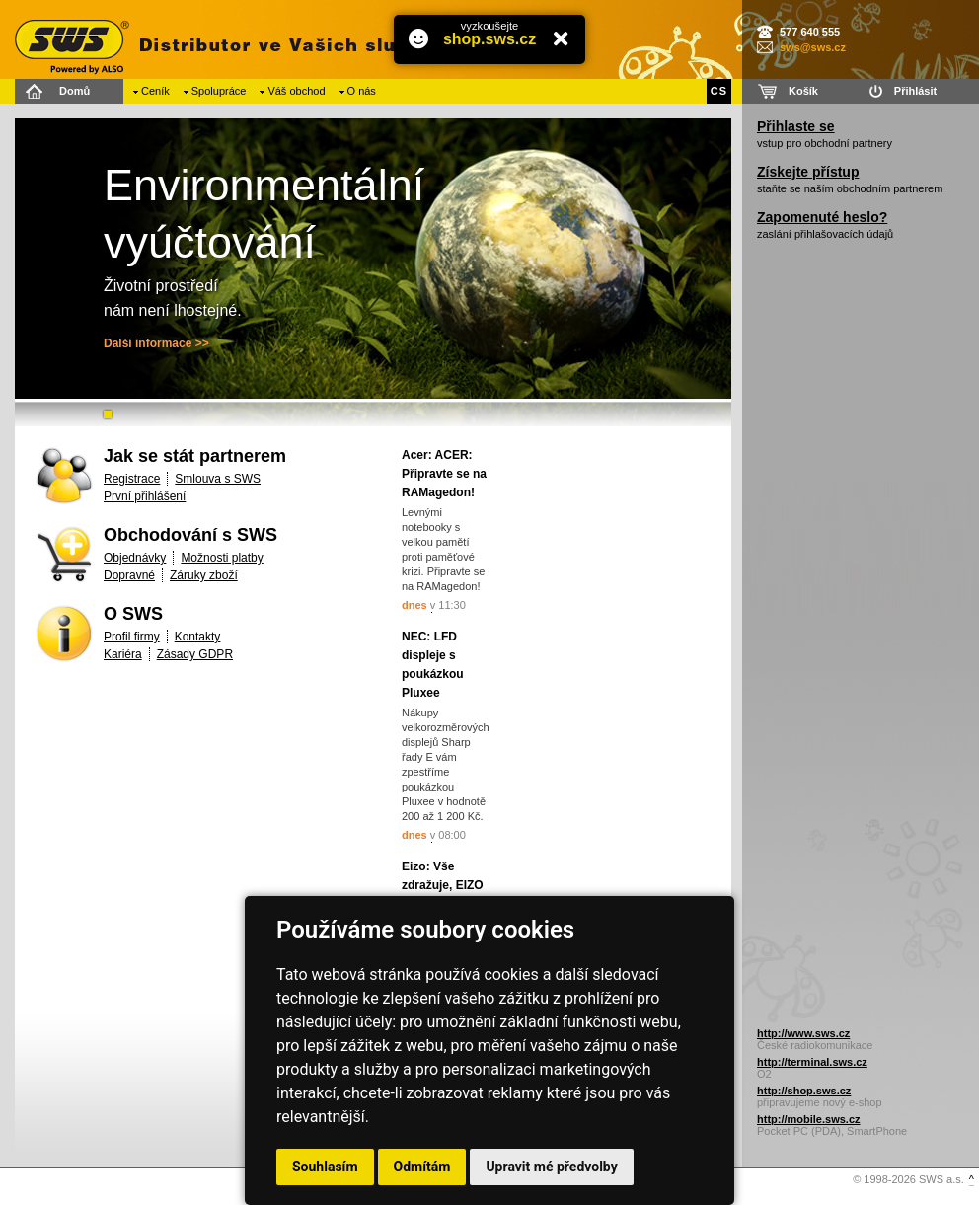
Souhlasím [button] (325, 1166)
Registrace (132, 479)
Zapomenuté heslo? (822, 217)
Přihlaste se (796, 126)
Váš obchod (296, 91)
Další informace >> (156, 343)
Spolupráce (219, 91)
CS (719, 91)
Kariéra (123, 654)
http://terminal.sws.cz (812, 1062)
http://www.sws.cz (803, 1033)
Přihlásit (915, 91)
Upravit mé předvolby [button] (551, 1166)
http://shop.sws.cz (804, 1090)
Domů (74, 91)
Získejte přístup (808, 172)
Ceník (155, 91)
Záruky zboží (204, 575)
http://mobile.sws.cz (809, 1119)
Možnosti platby (222, 558)
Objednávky (135, 558)
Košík (803, 91)
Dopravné (129, 575)
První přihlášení (145, 496)
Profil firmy (132, 636)
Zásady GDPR (195, 654)
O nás (361, 91)
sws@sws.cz (813, 47)
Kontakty (198, 636)
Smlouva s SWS (218, 479)
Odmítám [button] (422, 1166)
